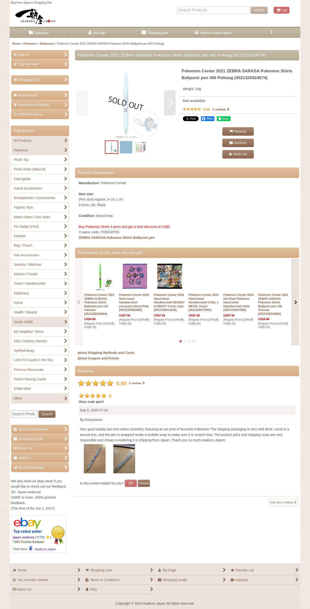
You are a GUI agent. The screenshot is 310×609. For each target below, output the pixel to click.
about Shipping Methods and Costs (106, 353)
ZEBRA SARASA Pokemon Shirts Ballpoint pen (117, 238)
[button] (271, 33)
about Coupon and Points (98, 358)
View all (283, 502)
